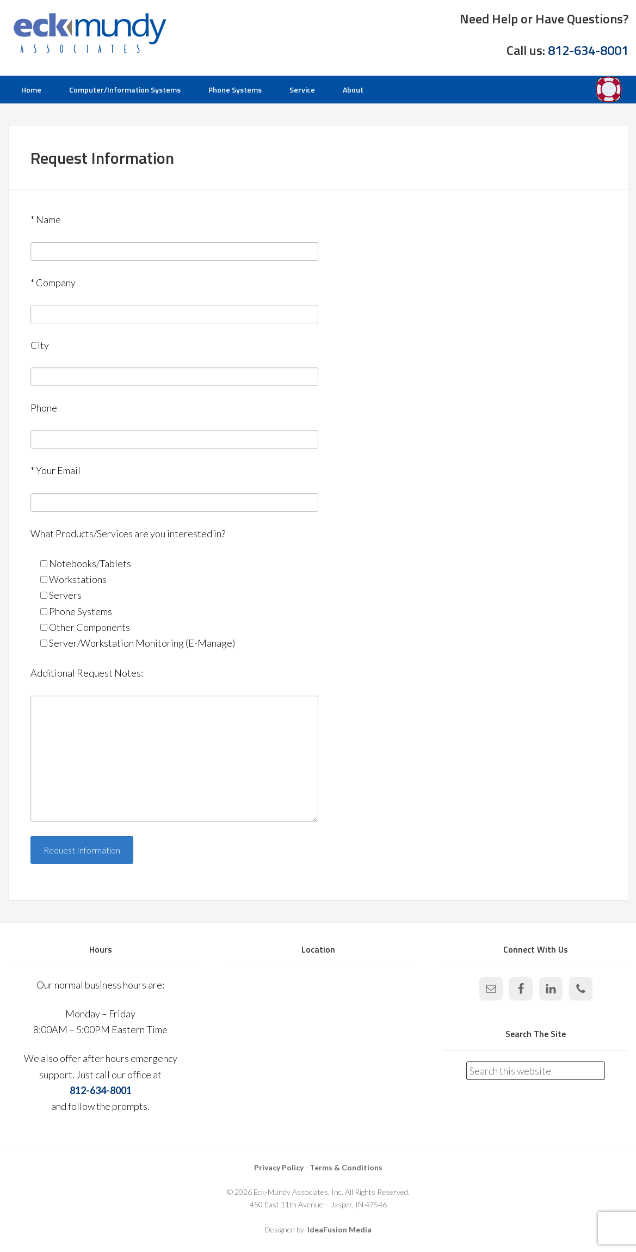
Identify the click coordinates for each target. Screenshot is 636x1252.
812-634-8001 (588, 50)
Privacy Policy (279, 1167)
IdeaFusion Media (339, 1229)
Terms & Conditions (346, 1167)
